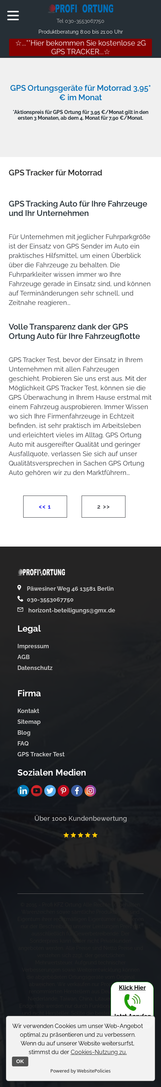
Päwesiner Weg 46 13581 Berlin (70, 588)
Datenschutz (35, 667)
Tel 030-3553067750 (80, 21)
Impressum (33, 646)
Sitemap (29, 721)
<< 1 (45, 506)
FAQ (23, 743)
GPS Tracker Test (41, 754)
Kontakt (28, 711)
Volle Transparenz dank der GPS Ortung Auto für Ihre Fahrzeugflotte (74, 331)
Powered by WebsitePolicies (80, 1070)
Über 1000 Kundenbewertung (80, 818)
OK (20, 1061)
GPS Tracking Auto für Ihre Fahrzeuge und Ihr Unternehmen (78, 208)
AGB (23, 657)
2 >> (103, 506)
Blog (23, 732)
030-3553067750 (50, 599)
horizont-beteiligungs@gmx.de (71, 610)
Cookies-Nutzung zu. (99, 1052)
